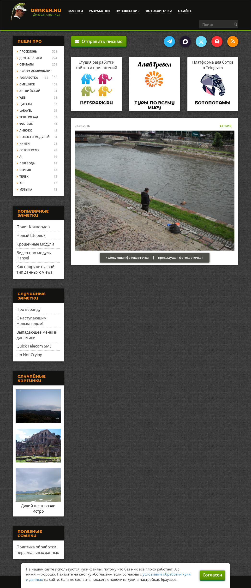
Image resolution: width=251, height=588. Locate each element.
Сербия (226, 126)
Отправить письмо (99, 41)
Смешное (27, 84)
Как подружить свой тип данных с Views (35, 269)
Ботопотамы (213, 103)
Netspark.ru (96, 103)
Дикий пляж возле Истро (38, 508)
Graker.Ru (46, 10)
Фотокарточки (158, 11)
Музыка (25, 189)
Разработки (99, 11)
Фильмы (26, 124)
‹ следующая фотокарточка (127, 257)
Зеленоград (28, 117)
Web (22, 98)
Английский (30, 91)
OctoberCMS (29, 150)
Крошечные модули (35, 244)
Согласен (212, 575)
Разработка (28, 78)
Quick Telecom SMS (34, 346)
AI (20, 157)
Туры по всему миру (154, 105)
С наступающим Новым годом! (32, 320)
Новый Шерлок (31, 235)
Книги (24, 144)
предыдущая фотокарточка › (180, 257)
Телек (24, 176)
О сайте (184, 11)
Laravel (25, 110)
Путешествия (128, 11)
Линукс (25, 130)
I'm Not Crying (29, 354)
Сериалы (26, 64)
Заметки (75, 11)
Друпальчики (30, 58)
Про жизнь (28, 51)
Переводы (27, 163)
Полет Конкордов (33, 226)
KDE (22, 183)
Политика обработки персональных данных (38, 549)
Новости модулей (34, 137)
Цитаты (25, 104)
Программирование (35, 71)
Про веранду (29, 309)
